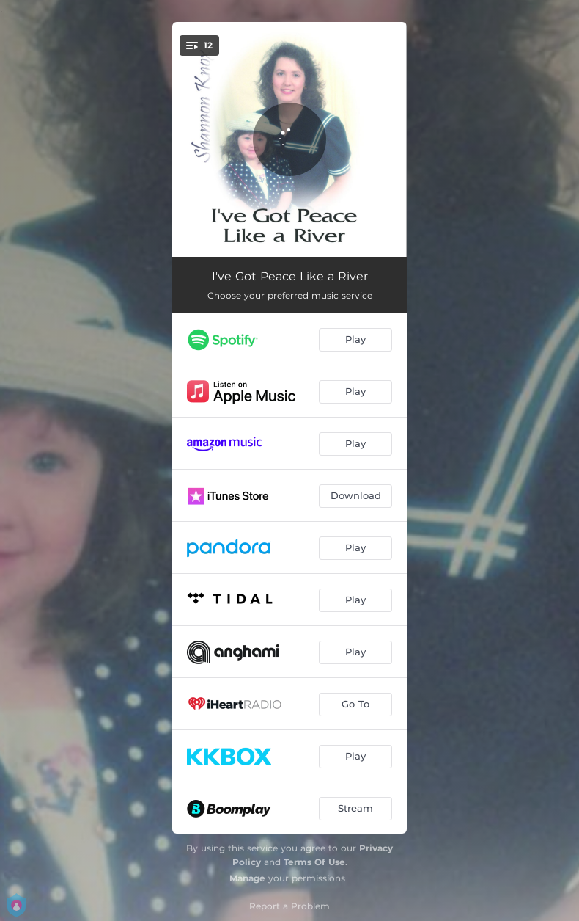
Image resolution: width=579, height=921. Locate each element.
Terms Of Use (314, 861)
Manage (247, 878)
